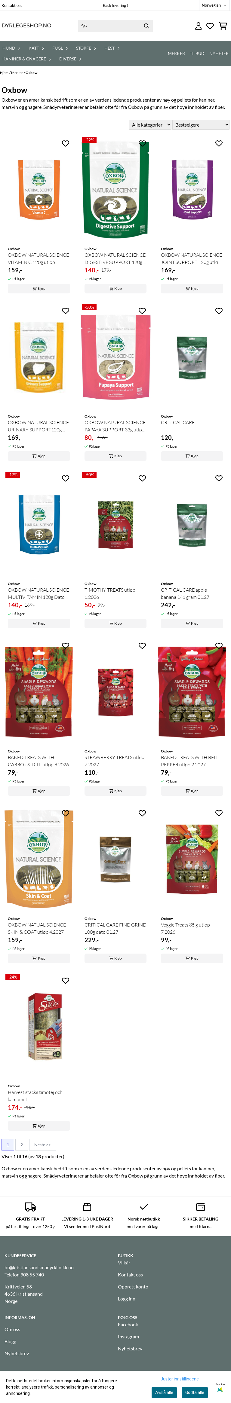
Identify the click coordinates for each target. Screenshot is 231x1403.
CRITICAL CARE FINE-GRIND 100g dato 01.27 (115, 928)
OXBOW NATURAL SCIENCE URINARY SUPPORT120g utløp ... (38, 426)
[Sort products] (200, 125)
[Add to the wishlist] (65, 143)
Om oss (12, 1329)
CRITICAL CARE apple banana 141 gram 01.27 (185, 593)
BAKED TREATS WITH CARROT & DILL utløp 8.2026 (38, 760)
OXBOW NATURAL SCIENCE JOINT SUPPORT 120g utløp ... (191, 259)
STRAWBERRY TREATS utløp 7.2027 (114, 760)
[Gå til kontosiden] (198, 26)
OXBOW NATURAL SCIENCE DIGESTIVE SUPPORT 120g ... (115, 258)
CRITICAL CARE (178, 422)
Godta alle (194, 1392)
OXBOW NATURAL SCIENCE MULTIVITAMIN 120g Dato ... (38, 593)
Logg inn (126, 1298)
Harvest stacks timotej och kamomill (35, 1095)
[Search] (147, 26)
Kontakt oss (12, 5)
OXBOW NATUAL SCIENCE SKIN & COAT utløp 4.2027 (37, 928)
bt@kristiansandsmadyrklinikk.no (39, 1267)
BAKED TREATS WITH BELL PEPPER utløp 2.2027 (190, 760)
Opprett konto (133, 1286)
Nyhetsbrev (17, 1353)
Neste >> (42, 1144)
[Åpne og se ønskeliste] (210, 26)
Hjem (4, 72)
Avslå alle (164, 1392)
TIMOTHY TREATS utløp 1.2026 (110, 593)
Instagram (128, 1336)
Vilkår (124, 1262)
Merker (176, 53)
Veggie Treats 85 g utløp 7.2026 (185, 928)
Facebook (128, 1324)
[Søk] (115, 26)
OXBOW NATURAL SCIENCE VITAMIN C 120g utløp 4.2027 (38, 259)
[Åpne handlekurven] (222, 26)
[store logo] (26, 26)
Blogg (10, 1341)
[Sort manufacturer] (150, 125)
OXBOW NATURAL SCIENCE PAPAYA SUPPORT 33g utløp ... (115, 426)
